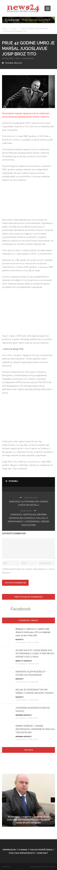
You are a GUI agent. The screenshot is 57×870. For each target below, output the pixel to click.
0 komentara (27, 58)
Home (4, 29)
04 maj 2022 (7, 58)
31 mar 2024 (33, 700)
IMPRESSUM (9, 849)
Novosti (18, 63)
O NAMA (22, 849)
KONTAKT (42, 853)
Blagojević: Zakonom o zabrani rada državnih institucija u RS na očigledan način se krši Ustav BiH (33, 632)
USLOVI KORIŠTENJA (41, 849)
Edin (17, 58)
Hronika (13, 29)
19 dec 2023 (33, 718)
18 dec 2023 (33, 739)
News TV (19, 661)
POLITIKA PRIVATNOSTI (22, 853)
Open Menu (47, 8)
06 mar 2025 (33, 642)
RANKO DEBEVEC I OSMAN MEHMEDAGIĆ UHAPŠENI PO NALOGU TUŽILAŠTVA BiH (35, 729)
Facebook (20, 608)
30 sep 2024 (33, 682)
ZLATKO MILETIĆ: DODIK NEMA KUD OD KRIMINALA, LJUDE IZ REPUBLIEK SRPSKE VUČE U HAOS (35, 653)
